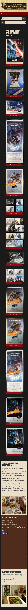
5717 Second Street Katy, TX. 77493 (16, 528)
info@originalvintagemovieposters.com (16, 526)
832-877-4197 (9, 522)
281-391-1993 (13, 524)
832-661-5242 (9, 520)
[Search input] (12, 19)
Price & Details (14, 65)
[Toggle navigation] (1, 13)
